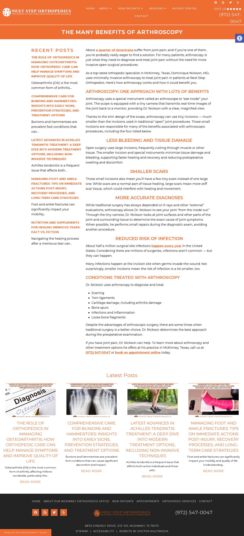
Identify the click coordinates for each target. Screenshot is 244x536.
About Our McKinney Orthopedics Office (76, 501)
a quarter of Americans (114, 50)
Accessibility (103, 531)
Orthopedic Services (179, 501)
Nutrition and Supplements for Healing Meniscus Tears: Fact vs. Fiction (55, 227)
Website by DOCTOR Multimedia (143, 531)
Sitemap (82, 531)
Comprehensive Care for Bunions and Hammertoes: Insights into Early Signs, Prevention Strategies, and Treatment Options (55, 106)
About (104, 8)
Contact (141, 16)
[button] (239, 38)
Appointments (148, 501)
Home (90, 8)
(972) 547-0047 (98, 352)
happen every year (166, 246)
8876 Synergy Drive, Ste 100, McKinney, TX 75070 (122, 525)
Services (156, 8)
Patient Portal (184, 8)
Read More (30, 482)
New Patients (129, 8)
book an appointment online (138, 352)
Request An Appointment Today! (25, 532)
